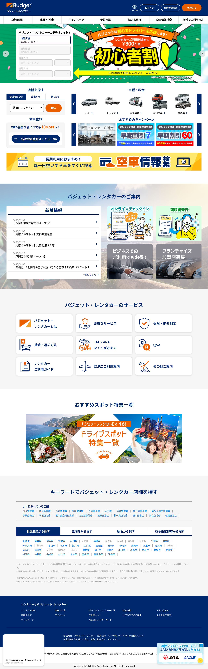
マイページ (60, 615)
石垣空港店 (45, 515)
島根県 (86, 550)
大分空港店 (94, 511)
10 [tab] (117, 78)
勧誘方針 (101, 639)
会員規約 (101, 635)
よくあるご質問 (163, 615)
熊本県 (61, 554)
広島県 (109, 550)
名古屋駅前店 (85, 515)
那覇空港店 (28, 515)
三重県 (146, 545)
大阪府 (26, 550)
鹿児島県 (98, 554)
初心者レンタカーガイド (100, 619)
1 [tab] (83, 78)
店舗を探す (17, 19)
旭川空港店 (138, 515)
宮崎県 (85, 554)
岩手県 (49, 541)
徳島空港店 (171, 515)
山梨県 (87, 545)
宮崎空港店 (122, 511)
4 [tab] (94, 78)
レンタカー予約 (28, 610)
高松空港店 (154, 515)
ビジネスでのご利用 (132, 615)
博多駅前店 (45, 511)
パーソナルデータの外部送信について (126, 635)
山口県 (121, 550)
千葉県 (154, 541)
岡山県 (98, 550)
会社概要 (67, 635)
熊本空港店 (77, 511)
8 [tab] (109, 78)
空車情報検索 (164, 19)
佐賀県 (38, 554)
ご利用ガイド (95, 615)
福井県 (75, 545)
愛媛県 (157, 550)
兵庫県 (38, 550)
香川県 (145, 550)
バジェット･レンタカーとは (102, 610)
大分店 (108, 511)
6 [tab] (102, 78)
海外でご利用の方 (193, 19)
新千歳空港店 (121, 515)
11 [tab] (120, 78)
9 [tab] (113, 78)
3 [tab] (90, 78)
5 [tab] (98, 78)
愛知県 (134, 545)
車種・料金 (60, 610)
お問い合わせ (162, 610)
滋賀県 (158, 545)
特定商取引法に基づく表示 (76, 639)
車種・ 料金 (47, 19)
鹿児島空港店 (140, 511)
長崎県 (49, 554)
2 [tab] (87, 78)
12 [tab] (124, 78)
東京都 (166, 541)
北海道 (26, 541)
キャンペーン (76, 19)
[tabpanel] (104, 53)
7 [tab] (105, 78)
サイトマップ (114, 639)
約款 (93, 639)
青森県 (38, 541)
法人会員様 (134, 19)
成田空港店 (103, 515)
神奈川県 (27, 545)
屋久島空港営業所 (65, 515)
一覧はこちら (89, 274)
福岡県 (26, 554)
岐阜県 (111, 545)
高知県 (169, 550)
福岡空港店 (28, 511)
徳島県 (133, 550)
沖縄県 (111, 554)
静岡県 (122, 545)
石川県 (63, 545)
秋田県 (73, 541)
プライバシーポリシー (84, 635)
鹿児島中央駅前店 (161, 511)
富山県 (51, 545)
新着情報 (127, 610)
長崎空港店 (61, 511)
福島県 (96, 541)
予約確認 (105, 19)
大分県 (73, 554)
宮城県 (61, 541)
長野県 (99, 545)
